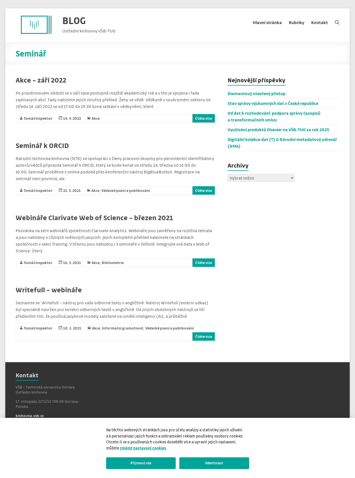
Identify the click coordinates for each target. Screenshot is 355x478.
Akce (96, 118)
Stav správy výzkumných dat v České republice (273, 103)
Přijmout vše (140, 463)
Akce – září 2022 (41, 80)
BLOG (74, 20)
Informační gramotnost (122, 328)
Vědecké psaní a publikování (125, 190)
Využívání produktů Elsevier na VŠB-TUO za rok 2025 (278, 129)
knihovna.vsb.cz (30, 415)
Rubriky (296, 22)
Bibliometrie (113, 262)
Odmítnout (214, 463)
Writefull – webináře (49, 289)
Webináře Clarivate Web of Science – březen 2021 (94, 217)
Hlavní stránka (267, 22)
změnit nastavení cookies (143, 448)
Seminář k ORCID (42, 145)
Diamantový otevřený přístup (256, 93)
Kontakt (319, 22)
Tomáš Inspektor (38, 118)
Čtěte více (203, 118)
